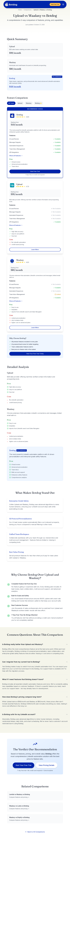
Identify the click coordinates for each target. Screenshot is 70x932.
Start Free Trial (55, 4)
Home (20, 10)
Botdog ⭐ (38, 103)
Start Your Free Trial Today (35, 353)
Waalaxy (28, 103)
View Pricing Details (46, 765)
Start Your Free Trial (23, 765)
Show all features (16, 155)
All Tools (11, 103)
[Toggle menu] (63, 4)
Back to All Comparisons (35, 832)
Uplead (20, 103)
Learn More (35, 249)
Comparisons (28, 10)
